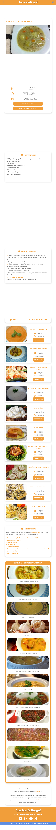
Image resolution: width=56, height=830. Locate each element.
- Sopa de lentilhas (12, 551)
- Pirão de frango (11, 542)
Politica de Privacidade (21, 814)
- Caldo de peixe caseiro (13, 540)
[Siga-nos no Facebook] (31, 819)
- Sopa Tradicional (12, 553)
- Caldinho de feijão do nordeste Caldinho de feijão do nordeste (26, 538)
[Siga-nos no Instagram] (25, 819)
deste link (38, 791)
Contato (39, 814)
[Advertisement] (28, 10)
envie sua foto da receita (28, 108)
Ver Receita (38, 340)
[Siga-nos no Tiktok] (36, 819)
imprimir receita (28, 104)
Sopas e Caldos (35, 532)
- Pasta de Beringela (12, 547)
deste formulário (41, 800)
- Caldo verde (10, 544)
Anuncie (32, 814)
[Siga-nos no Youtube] (20, 819)
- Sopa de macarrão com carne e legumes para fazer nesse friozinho (28, 549)
